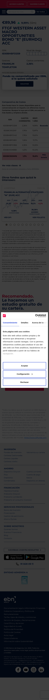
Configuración (24, 374)
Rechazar (24, 382)
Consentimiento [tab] (10, 323)
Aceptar (24, 366)
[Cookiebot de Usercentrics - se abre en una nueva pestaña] (35, 315)
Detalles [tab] (24, 323)
